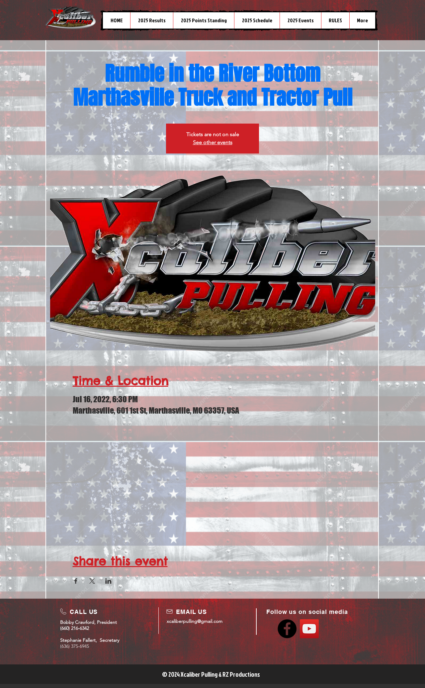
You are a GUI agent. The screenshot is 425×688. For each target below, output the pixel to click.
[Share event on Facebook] (76, 581)
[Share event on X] (92, 581)
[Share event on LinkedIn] (108, 581)
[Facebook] (287, 628)
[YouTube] (309, 628)
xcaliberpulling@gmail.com (194, 621)
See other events (212, 142)
